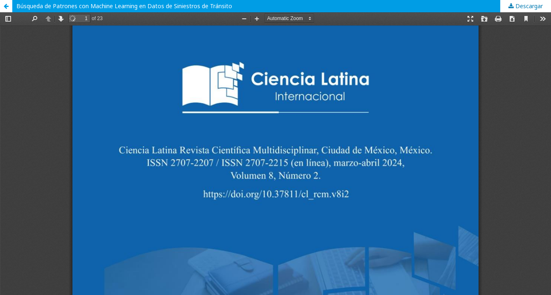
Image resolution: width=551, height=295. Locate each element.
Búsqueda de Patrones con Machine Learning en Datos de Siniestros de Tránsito (124, 6)
